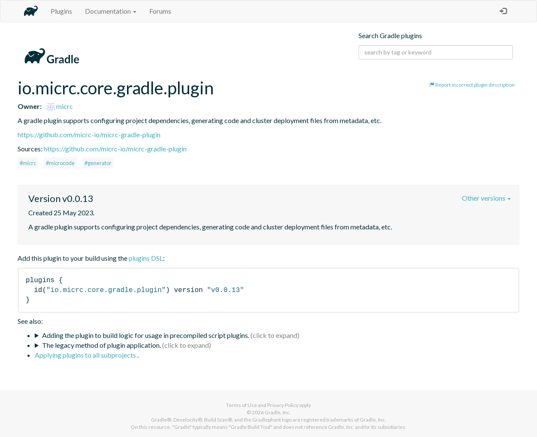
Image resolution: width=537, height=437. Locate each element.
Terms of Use (241, 405)
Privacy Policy (283, 405)
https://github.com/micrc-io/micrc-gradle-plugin (89, 134)
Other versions (486, 198)
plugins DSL (146, 258)
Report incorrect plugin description (472, 84)
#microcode (60, 163)
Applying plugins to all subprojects (86, 355)
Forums (160, 11)
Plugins (61, 11)
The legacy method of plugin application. (101, 345)
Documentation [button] (110, 11)
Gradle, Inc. (278, 412)
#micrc (28, 163)
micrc (59, 106)
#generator (98, 163)
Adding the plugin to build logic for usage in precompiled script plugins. (145, 335)
